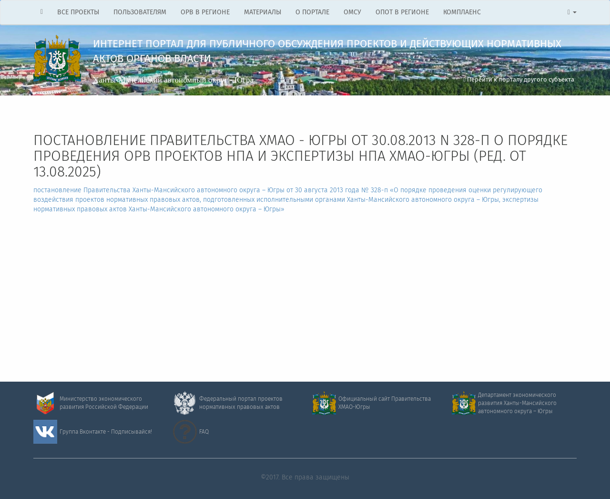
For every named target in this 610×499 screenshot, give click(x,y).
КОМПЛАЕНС (462, 12)
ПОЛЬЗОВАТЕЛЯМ (139, 12)
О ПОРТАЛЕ (312, 12)
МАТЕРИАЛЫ (262, 12)
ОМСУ (352, 12)
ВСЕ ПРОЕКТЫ (78, 12)
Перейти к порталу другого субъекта (518, 80)
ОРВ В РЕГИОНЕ (205, 12)
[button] (572, 12)
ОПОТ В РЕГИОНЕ (402, 12)
